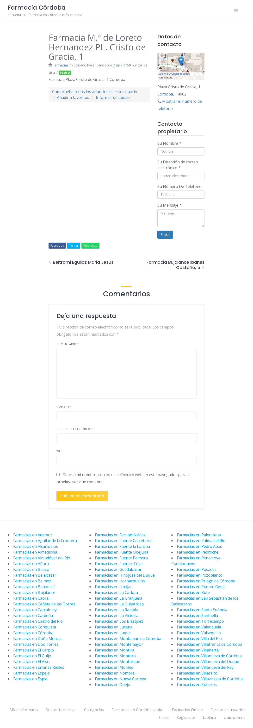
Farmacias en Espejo (31, 673)
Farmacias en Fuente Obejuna (121, 552)
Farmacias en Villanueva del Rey (205, 667)
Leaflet (163, 73)
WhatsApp (90, 246)
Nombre (64, 406)
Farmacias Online (187, 709)
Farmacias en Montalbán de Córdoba (128, 638)
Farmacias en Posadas (196, 569)
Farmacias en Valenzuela (199, 627)
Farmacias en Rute (193, 592)
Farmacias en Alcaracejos (35, 546)
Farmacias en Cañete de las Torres (44, 604)
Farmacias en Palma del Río (201, 540)
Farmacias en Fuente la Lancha (122, 546)
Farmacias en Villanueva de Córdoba (209, 655)
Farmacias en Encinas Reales (38, 667)
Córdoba (165, 94)
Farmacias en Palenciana (199, 534)
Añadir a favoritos (73, 97)
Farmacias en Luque (113, 632)
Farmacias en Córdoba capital (137, 709)
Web (59, 451)
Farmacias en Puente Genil (200, 586)
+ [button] (163, 59)
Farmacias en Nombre (115, 673)
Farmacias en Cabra (31, 598)
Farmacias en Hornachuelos (120, 581)
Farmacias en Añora (31, 563)
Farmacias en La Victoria (116, 615)
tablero (209, 717)
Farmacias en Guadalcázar (118, 569)
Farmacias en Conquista (34, 627)
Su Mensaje (169, 205)
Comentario (67, 344)
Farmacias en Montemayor (119, 644)
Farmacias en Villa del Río (199, 638)
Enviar (165, 234)
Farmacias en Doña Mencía (37, 638)
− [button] (163, 66)
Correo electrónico (74, 429)
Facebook (57, 246)
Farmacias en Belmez (32, 581)
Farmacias (60, 65)
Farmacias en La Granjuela (118, 598)
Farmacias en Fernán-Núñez (120, 534)
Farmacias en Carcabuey (35, 609)
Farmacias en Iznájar (113, 586)
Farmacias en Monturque (117, 661)
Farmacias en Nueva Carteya (120, 678)
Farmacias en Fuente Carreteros (124, 540)
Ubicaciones (234, 717)
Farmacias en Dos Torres (35, 644)
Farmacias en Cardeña (33, 615)
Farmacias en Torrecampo (200, 621)
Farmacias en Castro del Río (38, 621)
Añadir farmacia (23, 709)
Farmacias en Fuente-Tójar (119, 563)
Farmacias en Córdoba (33, 632)
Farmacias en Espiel (30, 678)
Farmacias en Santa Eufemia (202, 609)
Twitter (73, 246)
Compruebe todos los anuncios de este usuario (94, 91)
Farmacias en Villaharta (198, 650)
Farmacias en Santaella (197, 615)
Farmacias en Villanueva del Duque (208, 661)
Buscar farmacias (60, 709)
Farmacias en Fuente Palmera (121, 558)
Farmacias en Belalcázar (34, 575)
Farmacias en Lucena (113, 627)
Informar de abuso (113, 97)
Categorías (94, 709)
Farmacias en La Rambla (116, 609)
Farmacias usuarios (227, 709)
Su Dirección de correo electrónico (177, 164)
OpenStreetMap (180, 73)
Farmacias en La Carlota (116, 592)
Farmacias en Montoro (115, 655)
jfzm (116, 65)
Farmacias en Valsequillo (199, 632)
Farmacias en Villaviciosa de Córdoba (210, 678)
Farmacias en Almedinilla (35, 552)
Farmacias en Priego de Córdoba (206, 581)
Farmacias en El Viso (31, 661)
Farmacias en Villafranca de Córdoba (209, 644)
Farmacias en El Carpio (33, 650)
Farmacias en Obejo (112, 684)
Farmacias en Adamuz (32, 534)
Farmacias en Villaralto (197, 673)
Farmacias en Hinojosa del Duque (125, 575)
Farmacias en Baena (31, 569)
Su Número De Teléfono (179, 186)
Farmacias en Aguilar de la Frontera (45, 540)
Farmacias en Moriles (114, 667)
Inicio (164, 717)
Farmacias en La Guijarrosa (119, 604)
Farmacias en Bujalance (34, 592)
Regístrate (185, 717)
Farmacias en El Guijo (32, 655)
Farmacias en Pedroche (197, 552)
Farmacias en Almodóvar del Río (41, 558)
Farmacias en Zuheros (197, 684)
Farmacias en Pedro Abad (199, 546)
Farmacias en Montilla (114, 650)
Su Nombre (169, 143)
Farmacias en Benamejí (34, 586)
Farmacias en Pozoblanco (199, 575)
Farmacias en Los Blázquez (119, 621)
